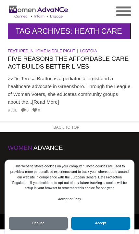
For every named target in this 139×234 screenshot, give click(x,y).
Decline (38, 223)
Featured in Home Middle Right (41, 51)
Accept (100, 223)
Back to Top (67, 127)
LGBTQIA (88, 51)
